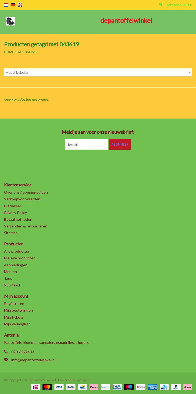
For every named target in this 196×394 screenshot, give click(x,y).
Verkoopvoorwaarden (22, 199)
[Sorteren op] (98, 72)
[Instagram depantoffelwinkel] (126, 160)
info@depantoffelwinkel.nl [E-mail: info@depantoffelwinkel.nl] (33, 360)
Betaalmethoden (18, 219)
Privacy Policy (15, 212)
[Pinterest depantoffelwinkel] (98, 160)
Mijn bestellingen (18, 310)
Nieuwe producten (19, 258)
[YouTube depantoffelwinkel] (107, 160)
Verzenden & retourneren (25, 226)
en (20, 5)
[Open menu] (10, 21)
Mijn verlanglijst (17, 324)
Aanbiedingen (15, 265)
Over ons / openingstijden (26, 192)
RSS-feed (12, 285)
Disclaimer (12, 206)
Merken (10, 271)
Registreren (14, 303)
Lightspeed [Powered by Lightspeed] (83, 380)
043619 (31, 52)
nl (6, 5)
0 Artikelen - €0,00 (175, 5)
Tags (20, 52)
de (13, 5)
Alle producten (16, 251)
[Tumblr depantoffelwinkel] (117, 160)
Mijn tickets (14, 317)
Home (9, 52)
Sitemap (11, 232)
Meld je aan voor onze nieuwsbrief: (98, 132)
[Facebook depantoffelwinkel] (70, 160)
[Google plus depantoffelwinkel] (88, 160)
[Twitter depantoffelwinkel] (79, 160)
